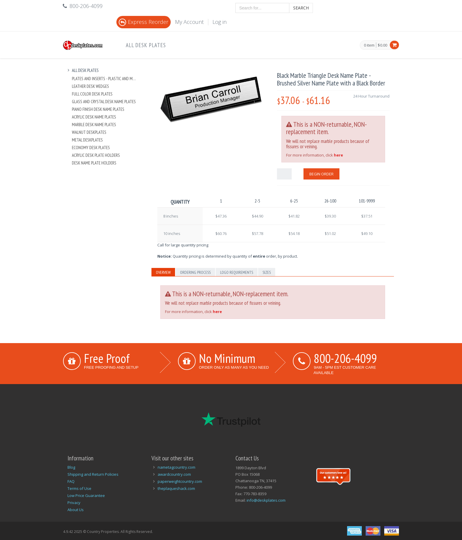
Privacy (73, 502)
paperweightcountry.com (180, 481)
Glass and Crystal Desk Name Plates (104, 101)
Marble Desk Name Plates (94, 124)
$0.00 (382, 45)
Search (301, 8)
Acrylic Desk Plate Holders (96, 155)
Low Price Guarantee (86, 495)
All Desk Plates (146, 45)
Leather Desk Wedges (90, 86)
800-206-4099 (345, 358)
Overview (163, 272)
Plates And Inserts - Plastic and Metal (105, 78)
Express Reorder (143, 21)
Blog (71, 467)
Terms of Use (79, 488)
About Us (75, 509)
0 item (369, 45)
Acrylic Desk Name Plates (94, 117)
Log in (219, 21)
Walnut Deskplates (89, 132)
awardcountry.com (174, 474)
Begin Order (321, 174)
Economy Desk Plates (91, 147)
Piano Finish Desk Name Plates (98, 109)
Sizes (267, 272)
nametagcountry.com (176, 467)
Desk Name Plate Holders (94, 163)
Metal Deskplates (87, 140)
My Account (189, 21)
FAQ (71, 481)
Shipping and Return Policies (92, 474)
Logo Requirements (236, 272)
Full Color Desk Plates (92, 94)
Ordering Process (195, 272)
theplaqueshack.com (176, 488)
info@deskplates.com (266, 500)
